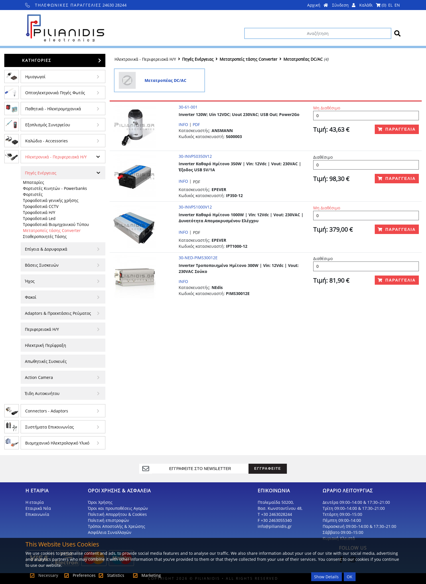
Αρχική (317, 5)
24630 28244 (76, 5)
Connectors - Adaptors (46, 411)
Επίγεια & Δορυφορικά (46, 249)
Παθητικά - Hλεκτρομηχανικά (53, 108)
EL (390, 5)
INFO (183, 124)
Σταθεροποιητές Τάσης (45, 236)
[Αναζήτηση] (317, 33)
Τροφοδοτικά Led (39, 218)
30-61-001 (188, 107)
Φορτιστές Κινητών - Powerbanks (55, 188)
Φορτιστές (33, 194)
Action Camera (39, 377)
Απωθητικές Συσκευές (46, 361)
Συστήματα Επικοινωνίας (49, 427)
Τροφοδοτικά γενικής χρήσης (50, 200)
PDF (196, 124)
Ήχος (30, 281)
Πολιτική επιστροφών (108, 520)
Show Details (326, 576)
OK (349, 576)
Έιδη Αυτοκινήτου (42, 393)
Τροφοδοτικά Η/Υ (39, 212)
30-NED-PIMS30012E (198, 257)
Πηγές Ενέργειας (40, 173)
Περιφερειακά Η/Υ (42, 329)
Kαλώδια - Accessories (46, 140)
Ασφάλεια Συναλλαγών (109, 532)
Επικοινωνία (37, 514)
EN (397, 5)
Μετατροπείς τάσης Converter (52, 230)
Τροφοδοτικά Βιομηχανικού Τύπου (56, 224)
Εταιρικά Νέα (38, 508)
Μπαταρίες (33, 182)
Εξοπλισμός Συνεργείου (47, 124)
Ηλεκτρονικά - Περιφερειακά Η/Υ (56, 157)
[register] (200, 468)
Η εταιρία (34, 502)
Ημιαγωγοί (35, 76)
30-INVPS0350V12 (195, 156)
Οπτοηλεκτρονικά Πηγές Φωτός (55, 92)
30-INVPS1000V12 (195, 207)
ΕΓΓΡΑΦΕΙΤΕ (267, 468)
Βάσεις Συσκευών (42, 265)
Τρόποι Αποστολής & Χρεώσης (116, 526)
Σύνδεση (343, 5)
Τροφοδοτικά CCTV (40, 206)
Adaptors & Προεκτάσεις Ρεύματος (58, 313)
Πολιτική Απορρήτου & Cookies (117, 514)
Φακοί (30, 297)
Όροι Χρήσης (100, 502)
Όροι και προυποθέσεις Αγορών (118, 508)
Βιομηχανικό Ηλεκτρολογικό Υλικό (57, 443)
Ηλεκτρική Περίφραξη (45, 345)
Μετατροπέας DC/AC (303, 59)
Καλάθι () (372, 5)
